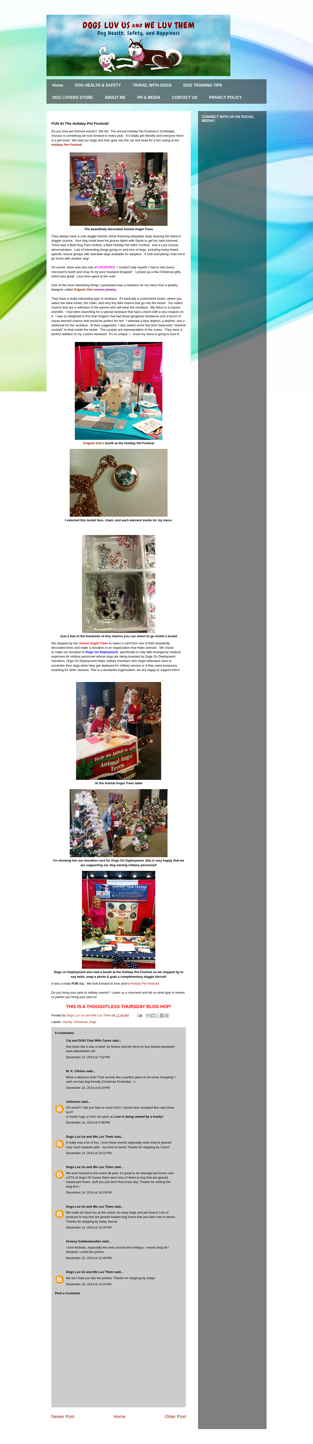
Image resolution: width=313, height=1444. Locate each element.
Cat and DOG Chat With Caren (89, 1040)
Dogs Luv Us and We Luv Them (89, 1136)
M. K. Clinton (75, 1071)
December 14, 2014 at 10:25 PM (89, 1227)
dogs (92, 1022)
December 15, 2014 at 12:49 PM (89, 1258)
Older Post (175, 1416)
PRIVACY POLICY (225, 97)
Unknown (73, 1101)
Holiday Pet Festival (66, 145)
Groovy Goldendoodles (83, 1241)
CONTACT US (185, 97)
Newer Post (62, 1416)
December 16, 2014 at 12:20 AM (88, 1284)
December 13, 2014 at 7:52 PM (88, 1057)
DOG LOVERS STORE (72, 97)
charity (67, 1022)
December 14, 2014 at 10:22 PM (89, 1153)
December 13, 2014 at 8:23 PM (88, 1088)
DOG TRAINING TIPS (202, 85)
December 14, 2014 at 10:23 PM (89, 1192)
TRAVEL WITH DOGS (152, 85)
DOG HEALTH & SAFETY (98, 85)
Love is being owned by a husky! (138, 1116)
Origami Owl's (93, 443)
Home (57, 85)
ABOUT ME (115, 97)
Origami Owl (83, 289)
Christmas (80, 1022)
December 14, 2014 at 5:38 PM (88, 1122)
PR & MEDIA (148, 97)
